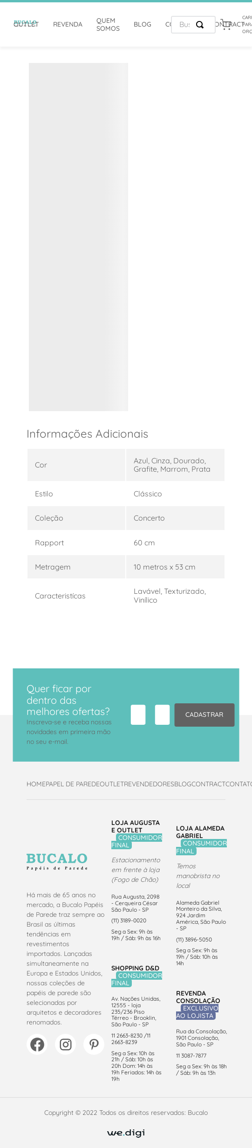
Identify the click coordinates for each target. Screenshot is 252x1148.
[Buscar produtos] (201, 25)
